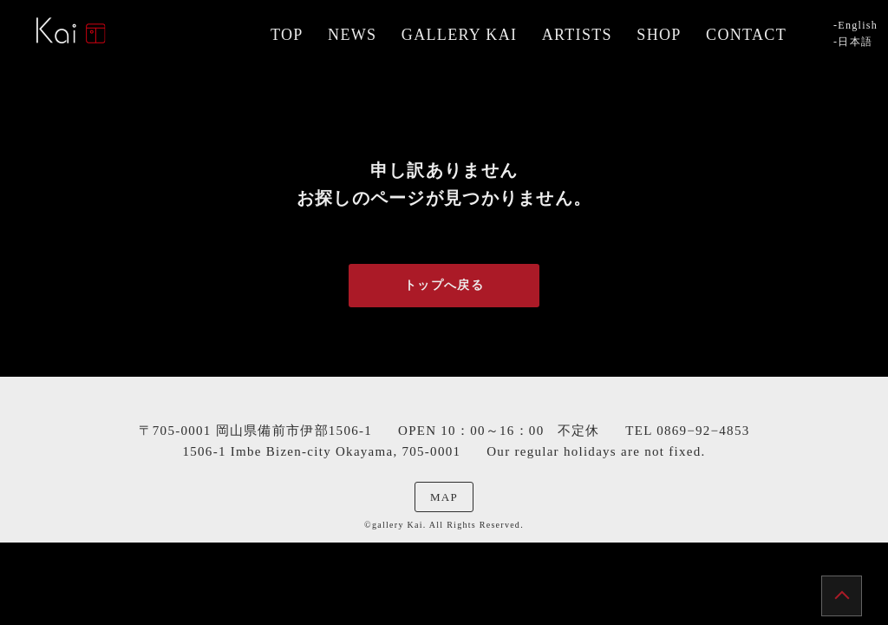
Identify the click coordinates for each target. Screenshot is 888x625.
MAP (444, 496)
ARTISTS (577, 34)
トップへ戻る (444, 285)
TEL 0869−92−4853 (687, 431)
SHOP (659, 34)
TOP (287, 34)
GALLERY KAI (459, 34)
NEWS (352, 34)
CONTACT (746, 34)
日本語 (855, 42)
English (858, 25)
